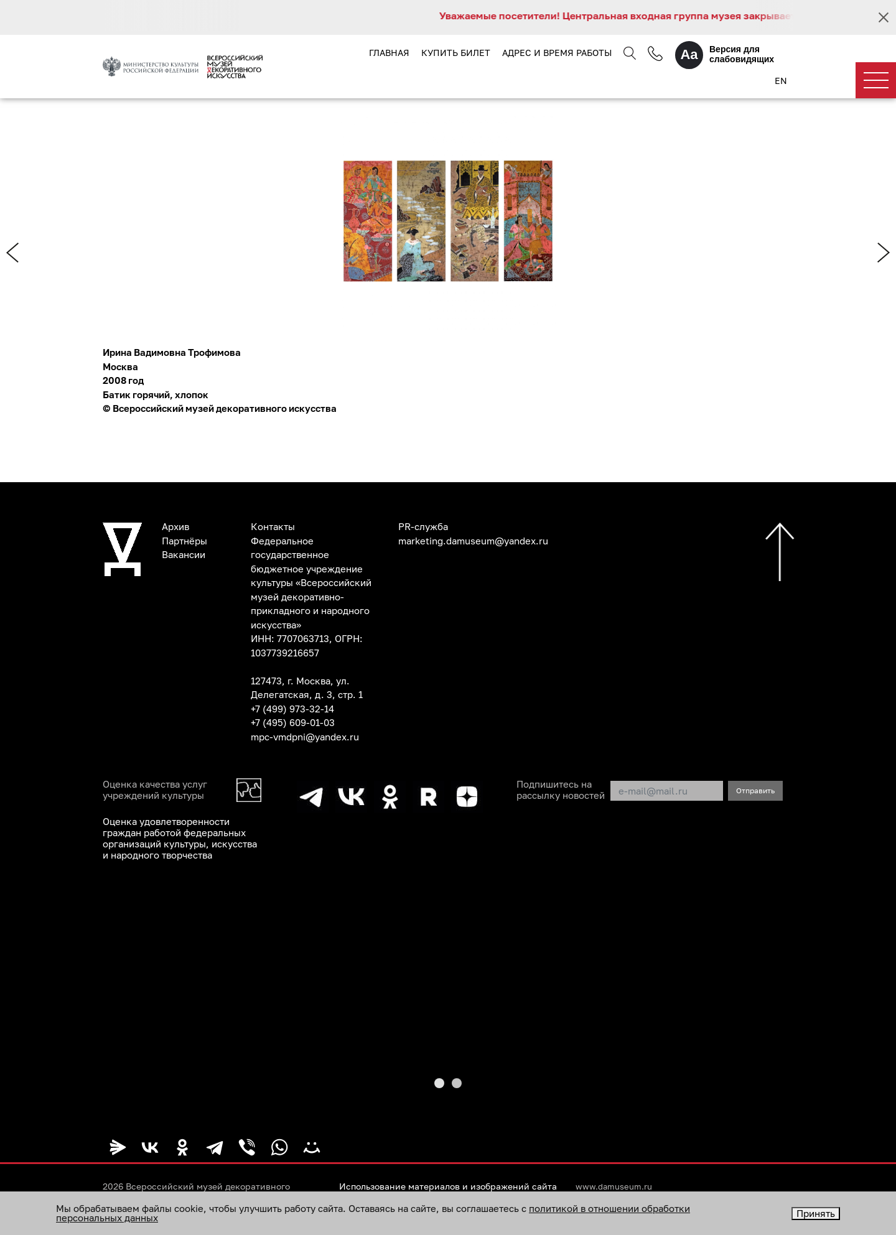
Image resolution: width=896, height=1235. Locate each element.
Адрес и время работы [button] (557, 52)
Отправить (755, 790)
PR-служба (423, 526)
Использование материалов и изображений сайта (448, 1186)
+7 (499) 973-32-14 (292, 708)
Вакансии (183, 554)
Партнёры (184, 540)
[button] (439, 1083)
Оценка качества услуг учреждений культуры (155, 789)
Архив (175, 526)
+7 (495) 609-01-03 (293, 722)
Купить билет (455, 52)
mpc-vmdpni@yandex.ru (305, 736)
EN (781, 80)
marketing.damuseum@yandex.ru (473, 540)
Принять (815, 1213)
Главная (389, 52)
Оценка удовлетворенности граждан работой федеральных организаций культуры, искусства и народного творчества (180, 838)
